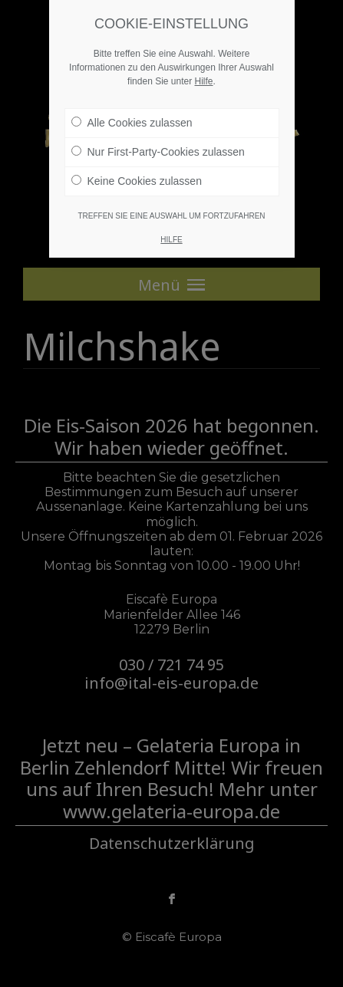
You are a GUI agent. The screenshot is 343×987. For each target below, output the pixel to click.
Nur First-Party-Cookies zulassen (158, 152)
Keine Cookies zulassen (136, 181)
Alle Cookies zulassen (132, 123)
